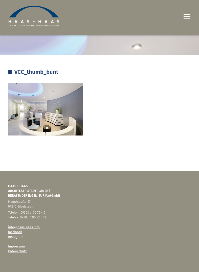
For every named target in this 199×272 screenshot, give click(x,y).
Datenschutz (17, 251)
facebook (15, 232)
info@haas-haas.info (24, 227)
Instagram (15, 237)
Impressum (16, 246)
